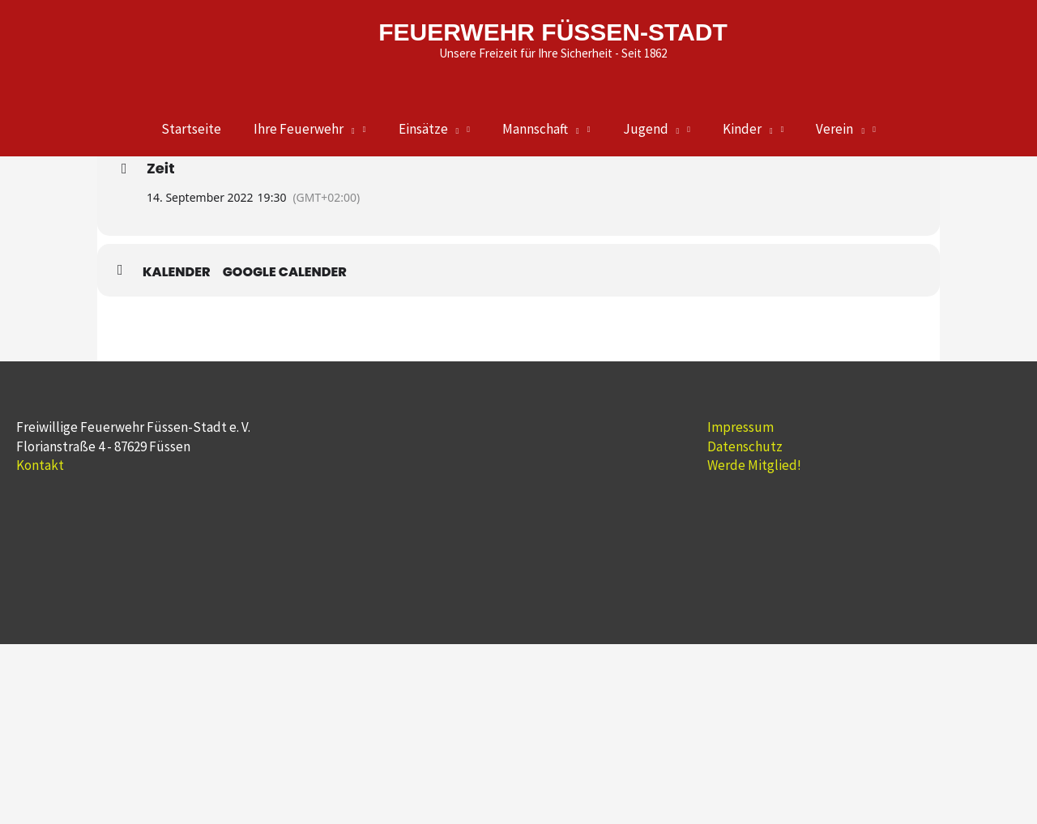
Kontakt (40, 465)
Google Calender (285, 272)
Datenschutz (745, 446)
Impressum (740, 427)
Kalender (177, 272)
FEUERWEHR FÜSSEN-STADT (553, 32)
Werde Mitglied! (754, 465)
